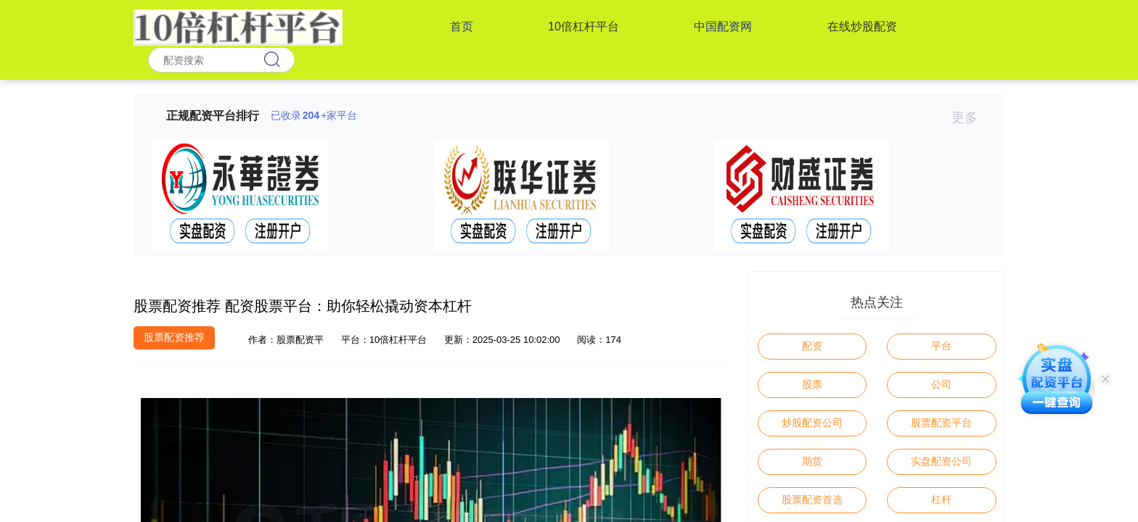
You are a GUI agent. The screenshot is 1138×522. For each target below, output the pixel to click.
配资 (812, 346)
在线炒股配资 (862, 26)
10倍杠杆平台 (583, 26)
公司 (941, 384)
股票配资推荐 (174, 337)
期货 (812, 461)
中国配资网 (723, 26)
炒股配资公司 (812, 422)
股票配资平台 (941, 422)
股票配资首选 (812, 499)
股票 (812, 384)
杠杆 (941, 499)
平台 (941, 346)
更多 (970, 117)
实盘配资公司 (941, 461)
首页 (461, 26)
